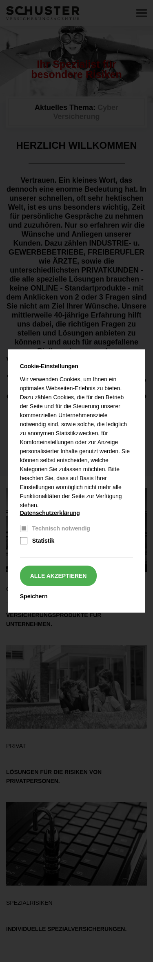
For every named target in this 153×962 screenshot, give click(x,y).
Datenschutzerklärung (50, 513)
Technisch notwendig (61, 528)
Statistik (43, 540)
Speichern (34, 596)
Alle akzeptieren (58, 576)
